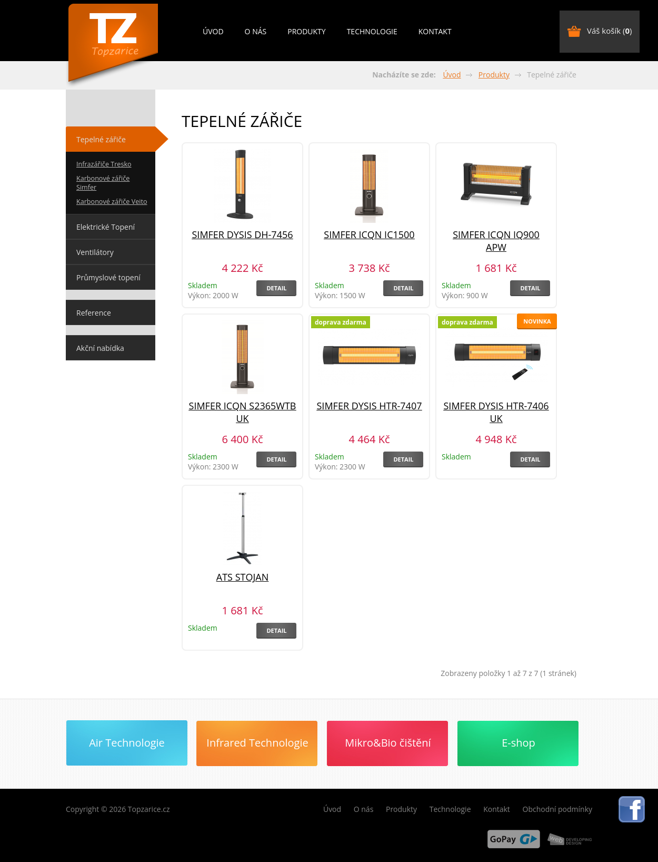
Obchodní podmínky (558, 809)
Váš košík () (609, 30)
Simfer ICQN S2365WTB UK (242, 412)
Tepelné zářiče (101, 139)
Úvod (213, 31)
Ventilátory (95, 252)
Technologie (372, 31)
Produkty (306, 31)
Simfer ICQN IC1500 (369, 234)
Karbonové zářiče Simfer (102, 183)
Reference (93, 313)
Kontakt (435, 31)
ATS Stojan (242, 577)
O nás (256, 31)
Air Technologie (127, 743)
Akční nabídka (100, 348)
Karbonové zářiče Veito (111, 201)
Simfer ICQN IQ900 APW (496, 240)
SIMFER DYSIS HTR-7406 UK (496, 412)
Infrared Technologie (257, 743)
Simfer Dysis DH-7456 (242, 234)
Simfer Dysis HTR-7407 (369, 405)
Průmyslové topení (108, 277)
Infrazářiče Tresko (104, 164)
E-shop (518, 743)
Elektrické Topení (105, 227)
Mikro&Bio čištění (388, 743)
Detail (276, 288)
